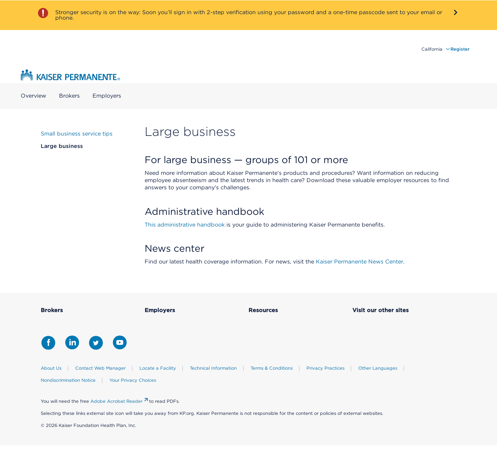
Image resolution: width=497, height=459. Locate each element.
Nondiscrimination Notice (68, 380)
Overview (33, 96)
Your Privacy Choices (132, 380)
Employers (106, 96)
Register (459, 49)
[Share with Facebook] (48, 342)
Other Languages (377, 368)
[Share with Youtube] (119, 342)
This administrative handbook (185, 224)
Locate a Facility (157, 368)
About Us (51, 368)
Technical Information (213, 368)
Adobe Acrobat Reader (116, 401)
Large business (62, 146)
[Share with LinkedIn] (72, 342)
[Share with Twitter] (96, 342)
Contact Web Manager (100, 368)
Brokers (69, 96)
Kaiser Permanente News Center (359, 261)
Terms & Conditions (272, 368)
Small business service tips (77, 133)
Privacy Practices (325, 368)
